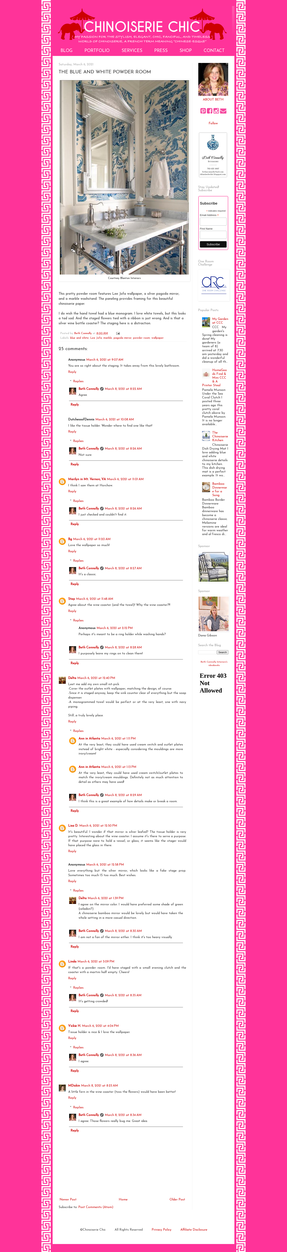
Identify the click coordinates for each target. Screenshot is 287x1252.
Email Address (209, 215)
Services (132, 51)
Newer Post (68, 1199)
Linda (72, 961)
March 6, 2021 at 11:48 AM (94, 599)
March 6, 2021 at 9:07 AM (104, 359)
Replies (78, 381)
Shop (186, 51)
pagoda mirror (123, 337)
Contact (214, 51)
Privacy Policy (161, 1229)
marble (107, 337)
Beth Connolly (89, 389)
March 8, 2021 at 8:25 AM (99, 1085)
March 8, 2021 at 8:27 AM (123, 568)
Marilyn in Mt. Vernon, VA (87, 479)
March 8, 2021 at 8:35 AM (123, 995)
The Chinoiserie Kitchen (220, 436)
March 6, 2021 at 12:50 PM (98, 825)
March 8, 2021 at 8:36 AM (123, 1055)
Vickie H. (74, 1026)
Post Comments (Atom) (95, 1207)
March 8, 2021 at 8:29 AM (123, 795)
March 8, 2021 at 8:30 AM (123, 931)
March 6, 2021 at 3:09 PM (96, 961)
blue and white (79, 337)
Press (161, 51)
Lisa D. (73, 825)
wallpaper (157, 337)
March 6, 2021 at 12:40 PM (96, 678)
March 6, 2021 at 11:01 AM (125, 479)
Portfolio (97, 51)
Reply (72, 372)
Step (71, 599)
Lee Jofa (96, 337)
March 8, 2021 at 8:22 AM (123, 389)
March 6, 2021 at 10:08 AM (114, 419)
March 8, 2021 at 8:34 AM (123, 1115)
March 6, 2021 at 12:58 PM (105, 864)
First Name (206, 228)
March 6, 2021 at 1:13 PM (118, 767)
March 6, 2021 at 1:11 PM (118, 738)
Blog (67, 51)
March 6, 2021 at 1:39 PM (106, 898)
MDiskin (74, 1085)
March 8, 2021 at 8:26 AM (123, 448)
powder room (141, 337)
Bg (70, 539)
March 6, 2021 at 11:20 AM (92, 539)
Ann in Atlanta (89, 738)
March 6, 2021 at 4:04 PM (100, 1026)
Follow (213, 123)
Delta (72, 678)
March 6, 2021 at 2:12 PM (115, 628)
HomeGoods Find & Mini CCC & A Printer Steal (214, 378)
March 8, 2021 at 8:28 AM (123, 647)
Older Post (177, 1199)
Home (123, 1199)
